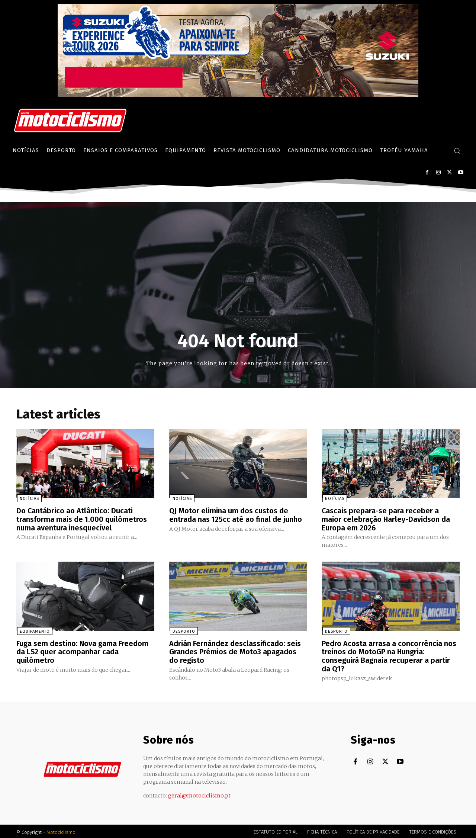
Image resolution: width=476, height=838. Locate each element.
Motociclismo (60, 830)
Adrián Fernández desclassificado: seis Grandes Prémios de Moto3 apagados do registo (235, 651)
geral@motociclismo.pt (199, 793)
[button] (457, 151)
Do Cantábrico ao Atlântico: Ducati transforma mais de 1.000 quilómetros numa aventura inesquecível (81, 519)
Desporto (183, 630)
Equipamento (34, 630)
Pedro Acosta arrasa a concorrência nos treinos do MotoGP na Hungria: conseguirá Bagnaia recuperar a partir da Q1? (389, 655)
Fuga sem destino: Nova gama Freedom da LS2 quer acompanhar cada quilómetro (82, 651)
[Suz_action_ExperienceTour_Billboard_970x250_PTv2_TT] (238, 94)
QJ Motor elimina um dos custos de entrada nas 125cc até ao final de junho (235, 515)
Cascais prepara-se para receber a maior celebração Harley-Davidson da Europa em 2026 (386, 519)
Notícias (28, 499)
